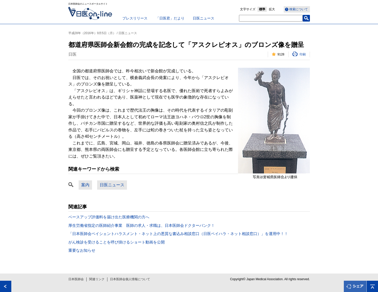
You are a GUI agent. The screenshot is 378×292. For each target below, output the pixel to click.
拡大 (272, 9)
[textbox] (271, 18)
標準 (262, 9)
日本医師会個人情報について (130, 279)
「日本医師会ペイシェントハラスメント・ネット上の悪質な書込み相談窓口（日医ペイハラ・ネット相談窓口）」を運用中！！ (178, 233)
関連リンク (97, 279)
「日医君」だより (170, 18)
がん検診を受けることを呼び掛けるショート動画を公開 (116, 242)
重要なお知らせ (81, 250)
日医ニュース (203, 18)
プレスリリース (134, 18)
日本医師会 (76, 279)
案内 (85, 185)
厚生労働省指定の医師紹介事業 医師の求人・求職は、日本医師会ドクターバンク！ (141, 225)
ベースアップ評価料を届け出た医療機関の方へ (108, 217)
